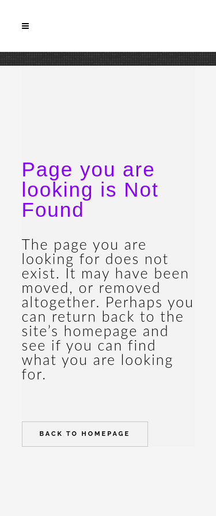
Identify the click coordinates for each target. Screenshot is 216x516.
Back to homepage (85, 434)
